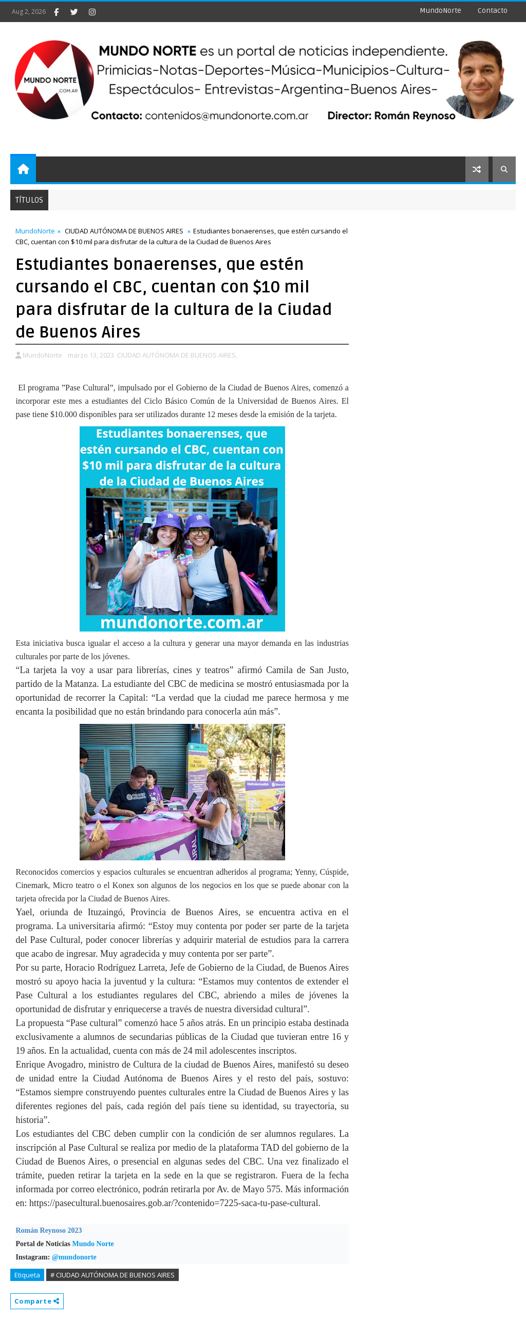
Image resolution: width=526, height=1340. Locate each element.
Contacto (493, 10)
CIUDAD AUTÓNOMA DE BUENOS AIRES (124, 230)
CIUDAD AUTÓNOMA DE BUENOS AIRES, (177, 355)
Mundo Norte (93, 1244)
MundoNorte (440, 10)
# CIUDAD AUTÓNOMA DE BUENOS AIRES (112, 1274)
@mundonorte (74, 1257)
